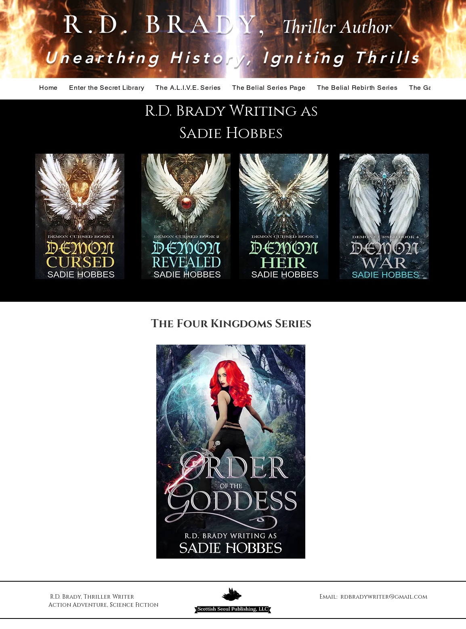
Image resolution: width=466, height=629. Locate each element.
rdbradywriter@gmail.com (383, 597)
